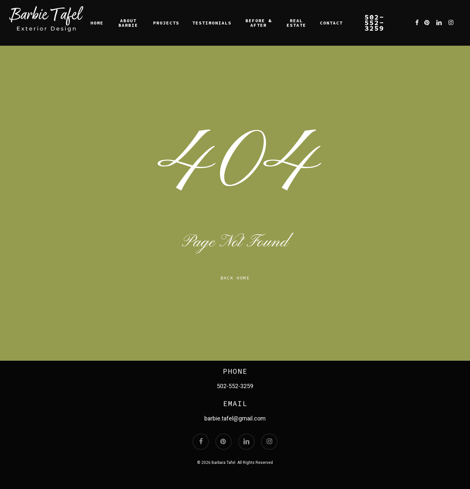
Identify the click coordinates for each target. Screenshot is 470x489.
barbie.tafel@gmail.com (235, 418)
